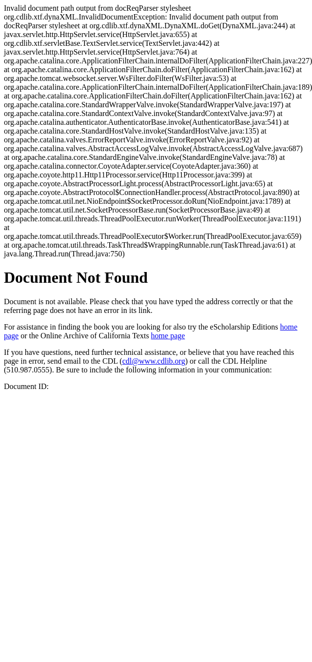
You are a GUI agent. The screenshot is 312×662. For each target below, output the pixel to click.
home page (168, 335)
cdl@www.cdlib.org (153, 361)
